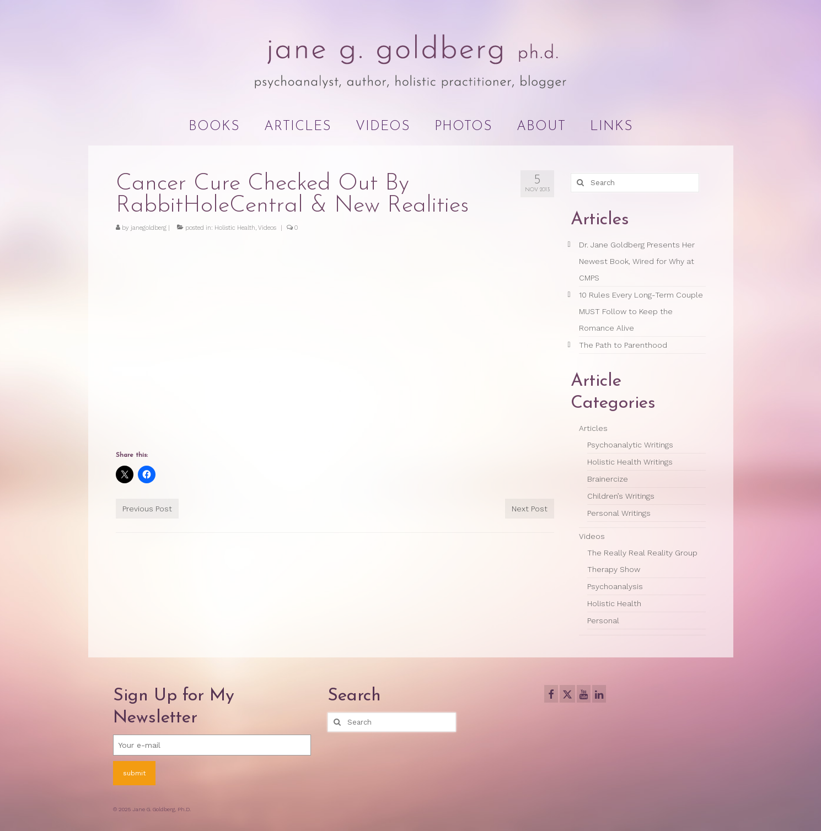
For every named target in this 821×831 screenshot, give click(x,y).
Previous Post (147, 508)
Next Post (530, 508)
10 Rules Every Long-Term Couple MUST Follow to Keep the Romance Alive (641, 311)
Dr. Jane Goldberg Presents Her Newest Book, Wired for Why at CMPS (637, 261)
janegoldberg (149, 227)
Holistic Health (234, 227)
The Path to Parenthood (623, 345)
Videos (267, 227)
